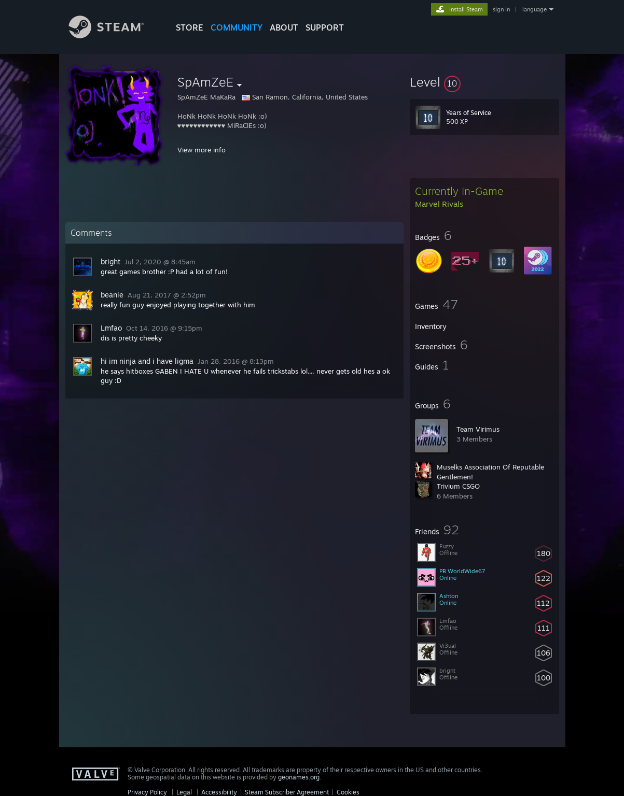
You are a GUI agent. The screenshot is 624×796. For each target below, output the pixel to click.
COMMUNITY (236, 27)
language (534, 9)
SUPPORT (325, 27)
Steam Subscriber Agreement (287, 792)
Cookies (348, 792)
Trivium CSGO (458, 486)
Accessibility (219, 792)
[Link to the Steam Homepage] (114, 35)
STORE (189, 27)
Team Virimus (478, 429)
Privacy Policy (147, 792)
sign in (501, 9)
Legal (184, 792)
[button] (484, 82)
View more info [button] (201, 150)
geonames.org (299, 777)
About (284, 27)
